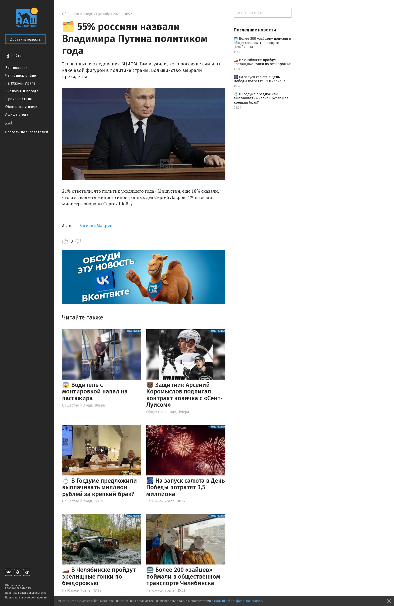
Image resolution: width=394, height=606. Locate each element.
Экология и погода (21, 91)
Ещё (9, 122)
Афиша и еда (16, 114)
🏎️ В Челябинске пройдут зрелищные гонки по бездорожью (99, 576)
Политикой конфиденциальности (239, 601)
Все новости (16, 68)
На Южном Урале (20, 83)
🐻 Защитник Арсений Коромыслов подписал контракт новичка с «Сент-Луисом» (184, 394)
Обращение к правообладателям (18, 586)
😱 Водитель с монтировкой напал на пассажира (95, 391)
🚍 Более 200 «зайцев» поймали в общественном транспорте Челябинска (183, 576)
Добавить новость (25, 39)
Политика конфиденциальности (25, 592)
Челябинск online (20, 75)
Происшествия (18, 99)
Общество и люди (21, 107)
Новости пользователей (26, 132)
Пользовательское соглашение (26, 597)
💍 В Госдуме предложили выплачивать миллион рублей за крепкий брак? (99, 487)
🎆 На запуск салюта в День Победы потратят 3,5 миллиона (185, 487)
